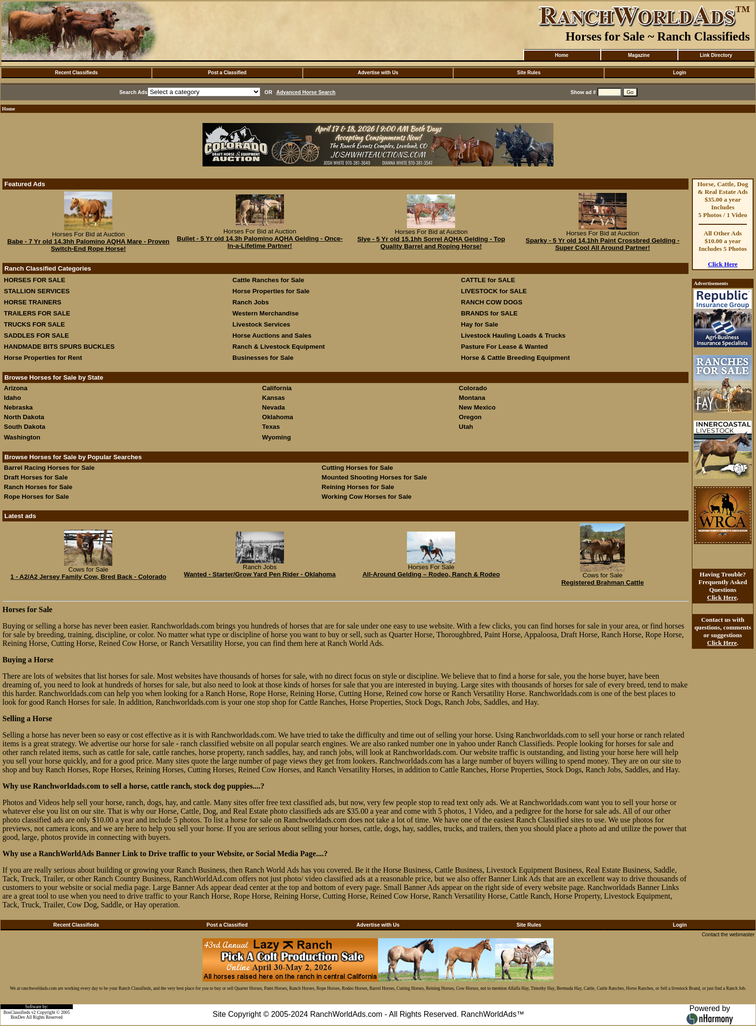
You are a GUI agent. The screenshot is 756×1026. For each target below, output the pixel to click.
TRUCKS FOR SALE (34, 324)
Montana (472, 397)
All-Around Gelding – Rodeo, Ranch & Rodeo (431, 574)
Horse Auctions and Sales (271, 335)
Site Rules (528, 72)
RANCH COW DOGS (491, 302)
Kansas (273, 397)
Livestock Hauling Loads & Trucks (513, 335)
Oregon (470, 417)
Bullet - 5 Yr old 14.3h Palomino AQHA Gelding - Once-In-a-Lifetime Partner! (260, 242)
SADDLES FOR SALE (36, 335)
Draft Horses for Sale (36, 477)
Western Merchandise (265, 313)
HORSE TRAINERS (32, 302)
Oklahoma (277, 417)
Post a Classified (227, 72)
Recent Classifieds (76, 72)
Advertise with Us (378, 72)
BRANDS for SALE (489, 313)
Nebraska (18, 407)
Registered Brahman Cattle (602, 582)
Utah (466, 426)
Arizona (15, 388)
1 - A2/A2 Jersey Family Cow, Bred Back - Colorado (88, 576)
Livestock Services (261, 324)
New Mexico (477, 407)
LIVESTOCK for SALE (494, 291)
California (277, 388)
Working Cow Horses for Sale (366, 496)
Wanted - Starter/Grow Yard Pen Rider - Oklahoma (260, 574)
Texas (271, 426)
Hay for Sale (480, 324)
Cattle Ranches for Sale (268, 280)
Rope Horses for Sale (36, 496)
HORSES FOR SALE (34, 280)
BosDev (18, 1017)
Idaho (12, 397)
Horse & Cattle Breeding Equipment (515, 357)
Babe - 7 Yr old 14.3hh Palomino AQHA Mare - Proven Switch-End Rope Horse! (88, 245)
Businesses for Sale (263, 357)
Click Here (723, 264)
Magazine (638, 55)
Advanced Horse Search (306, 92)
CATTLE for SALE (488, 280)
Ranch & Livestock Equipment (278, 346)
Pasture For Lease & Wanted (504, 346)
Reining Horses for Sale (358, 487)
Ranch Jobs (250, 302)
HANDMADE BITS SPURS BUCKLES (59, 346)
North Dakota (24, 417)
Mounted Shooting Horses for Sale (374, 477)
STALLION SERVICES (37, 291)
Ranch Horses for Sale (38, 487)
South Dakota (24, 426)
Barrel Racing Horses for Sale (49, 467)
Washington (22, 437)
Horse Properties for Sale (271, 291)
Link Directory (716, 55)
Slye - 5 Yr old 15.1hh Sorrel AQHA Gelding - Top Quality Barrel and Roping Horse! (431, 242)
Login (679, 72)
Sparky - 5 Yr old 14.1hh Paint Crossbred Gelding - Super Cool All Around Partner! (602, 244)
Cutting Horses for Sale (357, 467)
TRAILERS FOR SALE (37, 313)
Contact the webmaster (728, 934)
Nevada (273, 407)
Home (561, 55)
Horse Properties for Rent (43, 357)
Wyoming (276, 437)
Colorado (473, 388)
